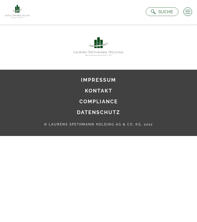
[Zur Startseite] (17, 12)
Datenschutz (98, 112)
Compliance (98, 102)
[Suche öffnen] (162, 11)
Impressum (98, 80)
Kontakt (98, 91)
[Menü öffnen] (187, 11)
